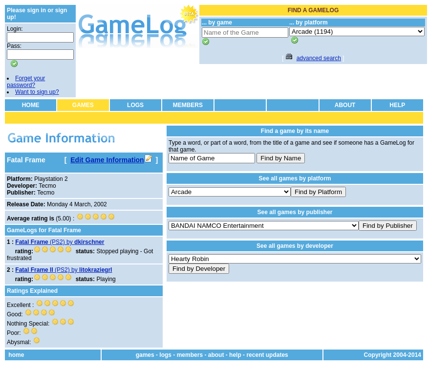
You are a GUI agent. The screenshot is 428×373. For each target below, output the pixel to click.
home (16, 354)
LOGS (135, 105)
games (145, 354)
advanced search (319, 58)
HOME (31, 105)
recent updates (267, 354)
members (190, 354)
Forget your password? (26, 81)
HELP (397, 105)
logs (165, 354)
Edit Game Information (110, 160)
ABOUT (345, 105)
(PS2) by (59, 242)
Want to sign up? (37, 91)
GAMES (83, 105)
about (216, 354)
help (235, 354)
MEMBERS (188, 105)
